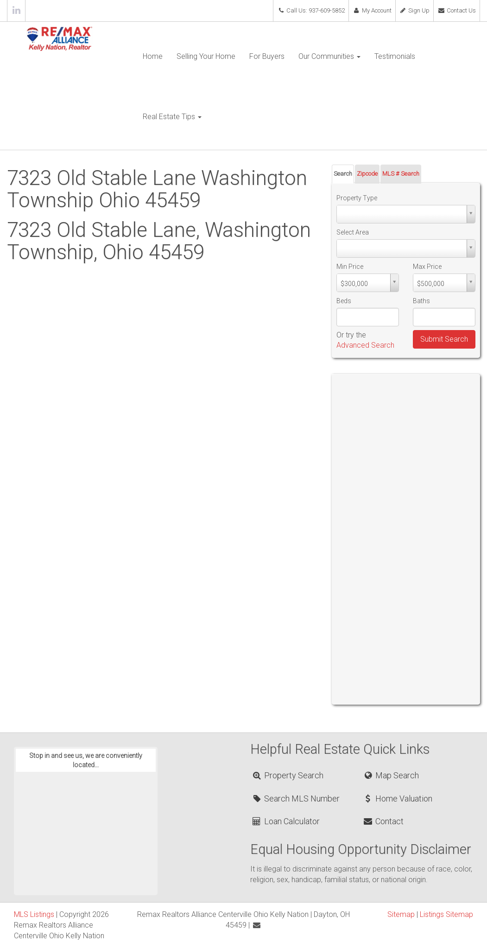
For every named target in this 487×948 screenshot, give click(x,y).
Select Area (352, 232)
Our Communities (329, 56)
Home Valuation (397, 798)
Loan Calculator (285, 821)
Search (343, 173)
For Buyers (267, 56)
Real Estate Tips (172, 116)
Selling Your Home (206, 56)
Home (153, 56)
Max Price (427, 266)
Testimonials (394, 56)
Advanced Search (365, 345)
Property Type (356, 198)
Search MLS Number (295, 798)
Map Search (391, 775)
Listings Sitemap (446, 914)
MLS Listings (34, 914)
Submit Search (444, 339)
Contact (383, 821)
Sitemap (401, 914)
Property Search (287, 775)
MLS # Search (400, 173)
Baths (421, 301)
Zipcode (367, 173)
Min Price (349, 266)
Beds (343, 301)
